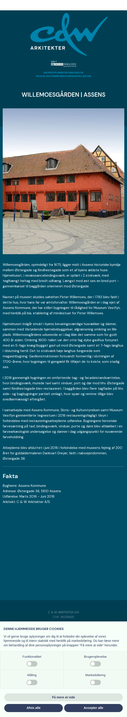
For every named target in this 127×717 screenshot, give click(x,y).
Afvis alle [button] (33, 708)
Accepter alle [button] (93, 708)
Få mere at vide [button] (63, 697)
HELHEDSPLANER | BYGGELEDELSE (63, 72)
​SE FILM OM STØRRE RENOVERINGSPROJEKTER (63, 76)
